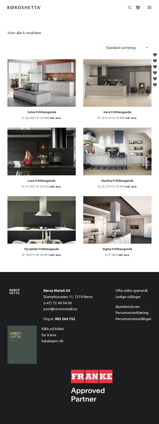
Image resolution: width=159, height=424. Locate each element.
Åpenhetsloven (128, 307)
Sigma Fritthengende (117, 249)
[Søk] (128, 7)
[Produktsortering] (127, 47)
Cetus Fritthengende (41, 112)
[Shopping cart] (136, 7)
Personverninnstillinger (134, 319)
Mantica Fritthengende (117, 180)
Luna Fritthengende (41, 180)
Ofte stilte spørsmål (131, 290)
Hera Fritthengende (117, 112)
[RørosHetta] (24, 7)
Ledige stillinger (128, 297)
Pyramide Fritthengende (41, 249)
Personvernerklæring (132, 313)
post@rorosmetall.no (60, 309)
